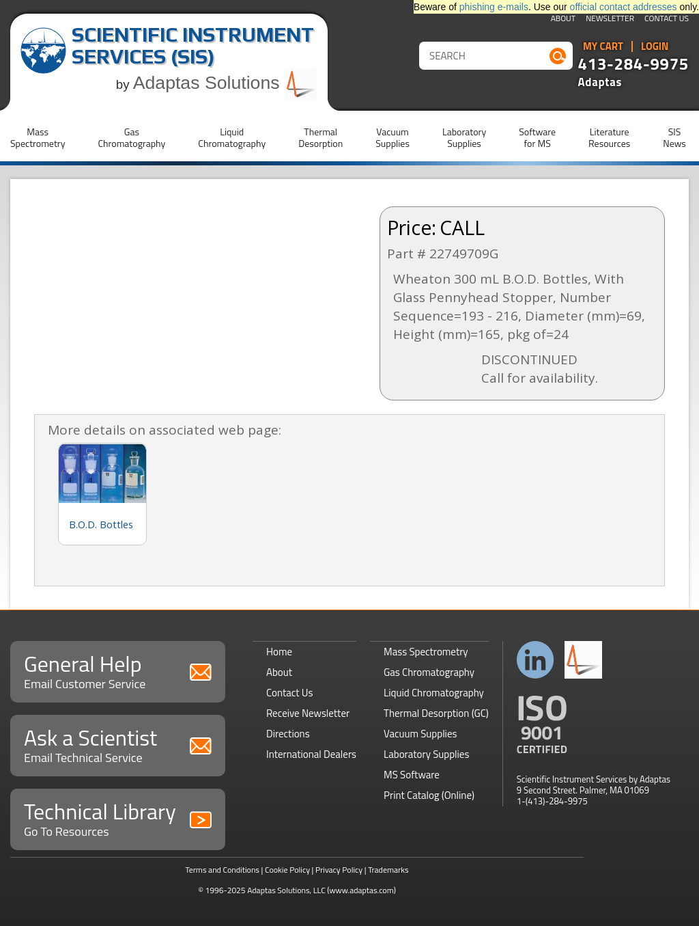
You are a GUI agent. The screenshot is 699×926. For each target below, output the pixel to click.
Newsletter (610, 19)
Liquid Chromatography (434, 692)
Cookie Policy (287, 869)
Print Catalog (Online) (429, 795)
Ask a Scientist (118, 744)
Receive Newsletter (308, 713)
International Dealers (311, 754)
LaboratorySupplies (464, 137)
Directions (288, 733)
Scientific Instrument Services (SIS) (193, 45)
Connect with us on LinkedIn (535, 660)
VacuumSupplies (392, 137)
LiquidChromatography (232, 137)
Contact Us (666, 19)
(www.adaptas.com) (361, 890)
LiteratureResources (609, 137)
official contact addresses (623, 6)
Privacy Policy (338, 869)
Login (655, 46)
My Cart (603, 46)
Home (279, 651)
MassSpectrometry (37, 137)
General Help (118, 670)
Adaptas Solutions (225, 82)
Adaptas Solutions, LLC (286, 890)
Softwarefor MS (537, 137)
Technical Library (118, 818)
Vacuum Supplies (420, 733)
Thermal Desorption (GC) (436, 713)
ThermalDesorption (320, 137)
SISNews (674, 137)
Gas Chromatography (429, 672)
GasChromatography (131, 137)
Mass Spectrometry (426, 651)
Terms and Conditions (222, 869)
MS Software (412, 774)
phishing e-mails (493, 6)
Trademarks (388, 869)
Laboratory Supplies (426, 754)
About (563, 19)
